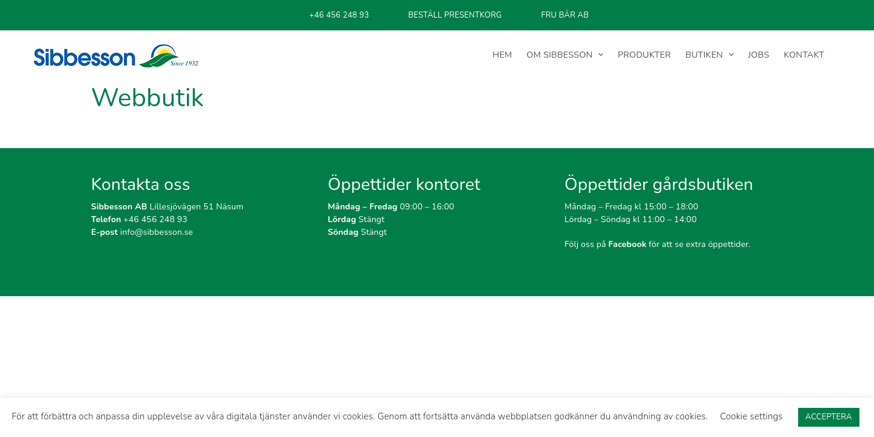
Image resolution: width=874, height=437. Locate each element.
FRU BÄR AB (565, 15)
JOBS (759, 55)
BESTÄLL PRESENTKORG (455, 15)
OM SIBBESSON (560, 55)
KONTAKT (804, 55)
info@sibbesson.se (142, 232)
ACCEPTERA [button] (828, 417)
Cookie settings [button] (751, 416)
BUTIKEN (704, 55)
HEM (502, 55)
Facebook (627, 244)
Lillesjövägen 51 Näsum (167, 206)
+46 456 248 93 (339, 15)
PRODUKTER (644, 55)
